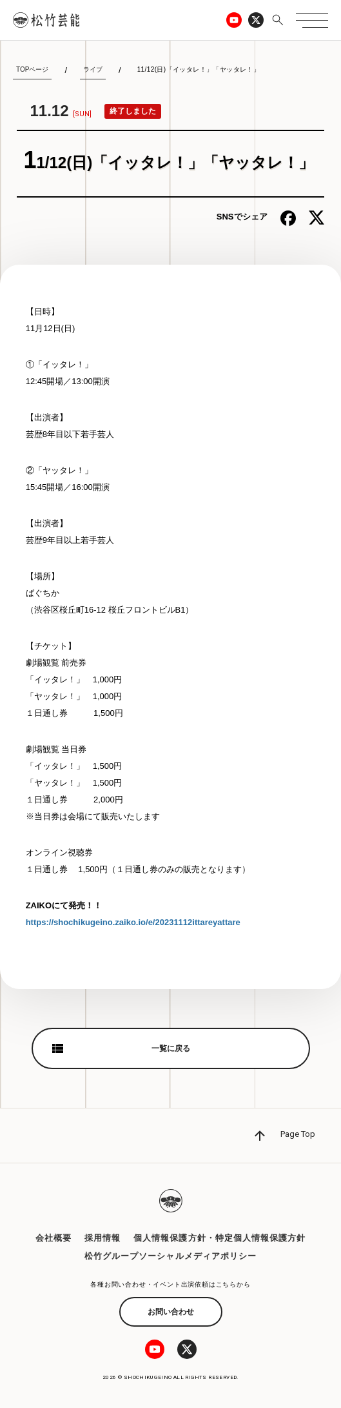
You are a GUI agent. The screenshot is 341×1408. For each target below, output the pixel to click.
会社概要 (53, 1238)
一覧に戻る (170, 1048)
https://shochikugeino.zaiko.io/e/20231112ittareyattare (133, 922)
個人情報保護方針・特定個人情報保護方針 (219, 1238)
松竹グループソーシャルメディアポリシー (170, 1256)
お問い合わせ (171, 1311)
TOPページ (32, 69)
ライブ (92, 69)
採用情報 (102, 1238)
